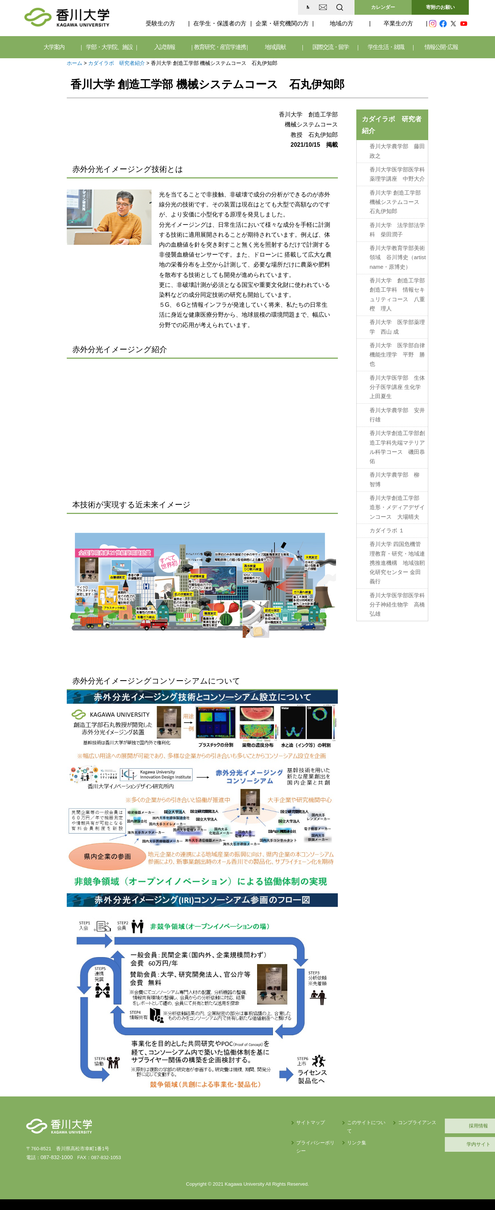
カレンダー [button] (383, 7)
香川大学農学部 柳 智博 (394, 475)
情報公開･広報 (441, 47)
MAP (252, 7)
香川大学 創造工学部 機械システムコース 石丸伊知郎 (397, 201)
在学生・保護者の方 (219, 23)
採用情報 (433, 1126)
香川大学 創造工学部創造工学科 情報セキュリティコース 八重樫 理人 (397, 292)
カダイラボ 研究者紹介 (116, 63)
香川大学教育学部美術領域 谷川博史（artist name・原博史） (398, 255)
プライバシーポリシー (246, 1134)
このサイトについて (304, 1122)
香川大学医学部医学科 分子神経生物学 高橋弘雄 (399, 598)
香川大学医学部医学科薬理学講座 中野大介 (397, 173)
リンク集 (292, 1134)
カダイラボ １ (387, 525)
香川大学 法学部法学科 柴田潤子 (397, 228)
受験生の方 (160, 23)
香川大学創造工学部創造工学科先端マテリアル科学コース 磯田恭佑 (397, 443)
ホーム (74, 63)
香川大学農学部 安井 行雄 (397, 411)
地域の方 (341, 23)
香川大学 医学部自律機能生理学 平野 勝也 (397, 352)
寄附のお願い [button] (440, 7)
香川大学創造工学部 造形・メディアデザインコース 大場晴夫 (397, 502)
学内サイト (434, 1144)
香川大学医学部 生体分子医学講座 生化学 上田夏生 (398, 384)
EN (310, 7)
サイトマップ (236, 1122)
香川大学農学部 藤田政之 (397, 151)
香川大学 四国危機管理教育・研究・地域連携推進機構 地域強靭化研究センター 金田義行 (397, 557)
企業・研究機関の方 (282, 23)
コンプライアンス (362, 1122)
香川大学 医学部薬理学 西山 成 (397, 324)
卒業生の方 (398, 23)
